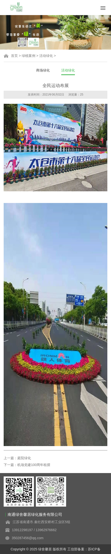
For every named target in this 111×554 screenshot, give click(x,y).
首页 (14, 56)
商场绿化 (43, 70)
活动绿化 (46, 56)
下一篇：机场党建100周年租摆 (27, 465)
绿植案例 (28, 56)
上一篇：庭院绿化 (17, 458)
